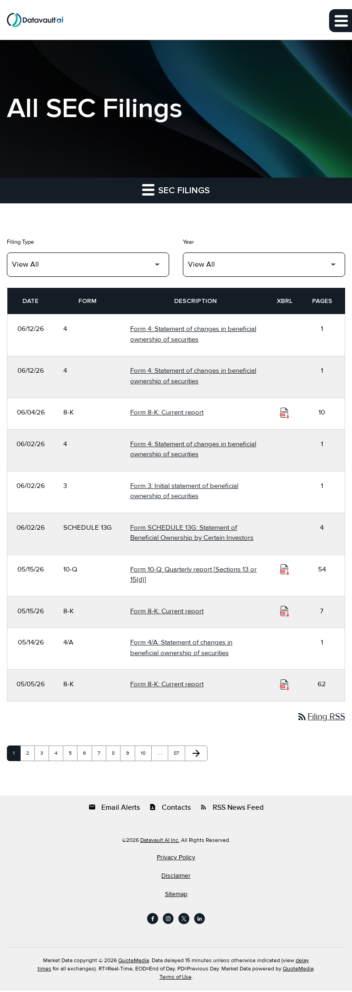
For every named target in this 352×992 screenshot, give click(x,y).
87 (178, 754)
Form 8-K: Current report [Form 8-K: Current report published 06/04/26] (167, 412)
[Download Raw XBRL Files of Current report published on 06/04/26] (284, 412)
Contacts (170, 808)
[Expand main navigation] (340, 20)
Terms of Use (176, 978)
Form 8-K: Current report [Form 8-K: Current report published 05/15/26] (167, 611)
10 (145, 754)
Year (188, 242)
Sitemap (176, 895)
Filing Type (20, 242)
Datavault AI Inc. (160, 841)
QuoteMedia (133, 961)
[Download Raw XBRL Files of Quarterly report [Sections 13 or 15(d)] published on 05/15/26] (284, 569)
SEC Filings (176, 189)
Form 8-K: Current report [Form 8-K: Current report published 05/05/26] (167, 684)
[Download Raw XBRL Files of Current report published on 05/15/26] (284, 611)
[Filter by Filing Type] (88, 264)
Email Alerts (114, 808)
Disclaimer (176, 877)
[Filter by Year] (264, 264)
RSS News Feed (232, 808)
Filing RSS (319, 717)
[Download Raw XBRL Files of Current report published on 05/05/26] (284, 684)
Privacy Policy (176, 859)
